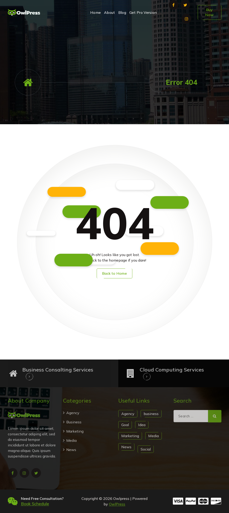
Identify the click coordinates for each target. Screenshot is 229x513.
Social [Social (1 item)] (146, 449)
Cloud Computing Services (172, 369)
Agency (72, 412)
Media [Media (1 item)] (153, 435)
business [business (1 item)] (151, 413)
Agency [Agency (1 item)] (127, 413)
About (109, 12)
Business (73, 422)
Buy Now (209, 12)
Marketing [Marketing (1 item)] (130, 435)
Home (95, 12)
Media (71, 440)
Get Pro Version (143, 12)
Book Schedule (35, 503)
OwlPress (117, 504)
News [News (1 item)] (126, 447)
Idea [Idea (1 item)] (141, 424)
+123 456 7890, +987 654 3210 (191, 34)
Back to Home (114, 273)
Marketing (75, 431)
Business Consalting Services (57, 369)
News (71, 449)
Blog (122, 12)
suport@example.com (86, 34)
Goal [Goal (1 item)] (125, 424)
